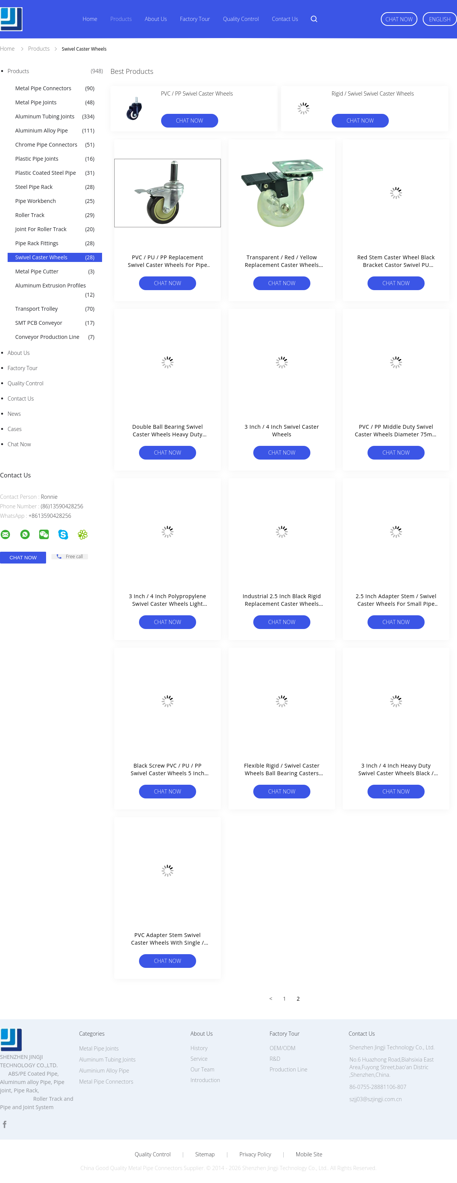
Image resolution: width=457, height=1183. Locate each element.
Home (90, 18)
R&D (275, 1058)
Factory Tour (195, 18)
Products (121, 18)
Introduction (205, 1080)
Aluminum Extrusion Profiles (54, 290)
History (199, 1048)
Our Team (202, 1069)
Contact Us (285, 18)
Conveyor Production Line (54, 337)
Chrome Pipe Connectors (54, 144)
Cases (15, 429)
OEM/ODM (283, 1048)
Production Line (288, 1069)
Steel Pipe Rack (54, 187)
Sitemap (205, 1154)
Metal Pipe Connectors (54, 88)
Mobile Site (309, 1154)
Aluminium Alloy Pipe (54, 130)
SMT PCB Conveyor (54, 322)
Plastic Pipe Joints (54, 158)
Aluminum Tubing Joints (54, 116)
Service (199, 1058)
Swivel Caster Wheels (54, 257)
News (14, 413)
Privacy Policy (255, 1154)
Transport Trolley (54, 308)
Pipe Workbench (54, 201)
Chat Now (398, 19)
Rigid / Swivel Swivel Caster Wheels (373, 93)
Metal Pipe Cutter (54, 271)
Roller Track (54, 215)
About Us (156, 18)
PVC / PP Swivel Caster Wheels (197, 93)
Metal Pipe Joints (54, 102)
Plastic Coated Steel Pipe (54, 172)
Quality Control (241, 18)
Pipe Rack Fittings (54, 243)
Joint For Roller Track (54, 229)
